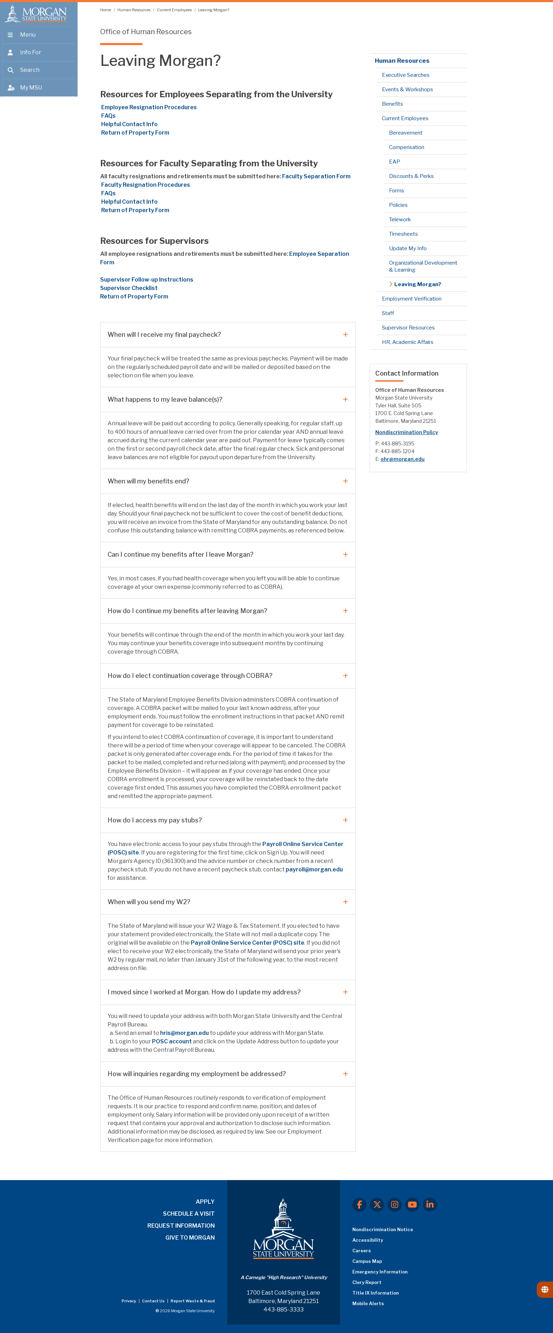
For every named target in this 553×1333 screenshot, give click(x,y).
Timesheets (403, 234)
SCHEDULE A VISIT (189, 1213)
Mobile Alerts (368, 1303)
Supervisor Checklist (129, 288)
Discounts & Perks (411, 176)
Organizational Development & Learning (423, 266)
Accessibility (367, 1240)
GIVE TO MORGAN (190, 1237)
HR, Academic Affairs (407, 342)
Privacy (129, 1300)
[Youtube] (412, 1205)
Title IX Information (375, 1293)
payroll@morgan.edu (314, 869)
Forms (396, 190)
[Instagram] (395, 1205)
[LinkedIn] (430, 1205)
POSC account (172, 1041)
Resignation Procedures (145, 184)
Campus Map (367, 1261)
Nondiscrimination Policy (406, 432)
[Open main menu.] (39, 39)
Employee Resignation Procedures (148, 107)
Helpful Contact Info (129, 124)
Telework (400, 219)
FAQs (108, 115)
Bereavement (406, 133)
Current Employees (175, 9)
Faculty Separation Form (316, 176)
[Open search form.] (39, 75)
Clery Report (367, 1282)
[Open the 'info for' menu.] (39, 57)
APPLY (205, 1201)
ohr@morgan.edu (403, 459)
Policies (398, 205)
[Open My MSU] (39, 92)
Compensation (406, 147)
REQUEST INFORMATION (181, 1225)
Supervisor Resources (408, 328)
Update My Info (408, 248)
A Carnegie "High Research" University (284, 1277)
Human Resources (134, 9)
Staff (388, 313)
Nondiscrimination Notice (382, 1229)
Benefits (392, 104)
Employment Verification (412, 299)
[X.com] (377, 1205)
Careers (361, 1250)
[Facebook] (359, 1205)
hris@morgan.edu (184, 1033)
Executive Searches (406, 75)
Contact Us (153, 1300)
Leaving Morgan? (213, 9)
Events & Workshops (407, 89)
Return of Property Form (135, 132)
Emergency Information (380, 1272)
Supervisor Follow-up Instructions (146, 279)
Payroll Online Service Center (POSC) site (247, 942)
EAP (394, 162)
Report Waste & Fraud (193, 1300)
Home (106, 9)
